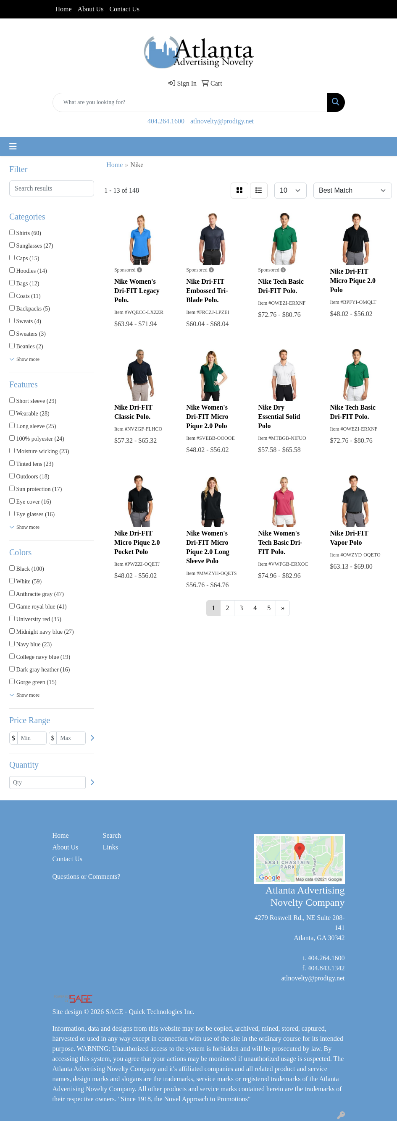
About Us (91, 9)
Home (63, 9)
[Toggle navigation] (13, 146)
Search (112, 835)
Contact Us (124, 9)
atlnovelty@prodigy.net (222, 121)
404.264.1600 (165, 121)
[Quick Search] (190, 102)
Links (110, 847)
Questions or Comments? (87, 876)
